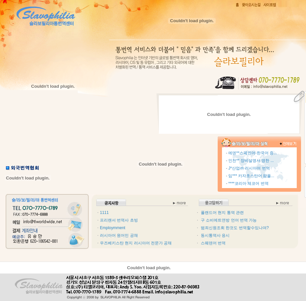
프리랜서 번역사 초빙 (119, 220)
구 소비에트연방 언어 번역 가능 (229, 220)
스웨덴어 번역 (213, 243)
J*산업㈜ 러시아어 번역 (249, 168)
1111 (104, 212)
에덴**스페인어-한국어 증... (252, 153)
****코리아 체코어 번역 (248, 183)
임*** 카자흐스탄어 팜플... (251, 176)
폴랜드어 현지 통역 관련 (222, 212)
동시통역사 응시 (215, 235)
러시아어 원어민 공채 (119, 235)
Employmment (112, 228)
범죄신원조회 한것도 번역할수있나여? (235, 228)
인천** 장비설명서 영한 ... (251, 160)
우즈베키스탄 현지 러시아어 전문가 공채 (136, 243)
